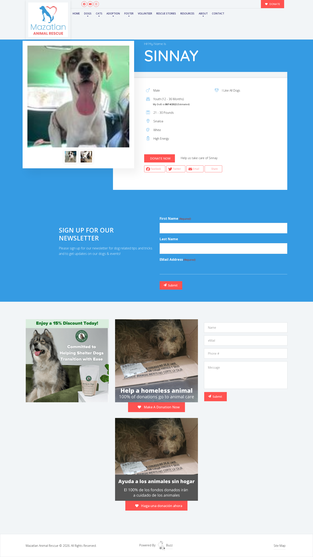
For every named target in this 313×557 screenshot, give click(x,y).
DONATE (272, 4)
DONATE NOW (160, 158)
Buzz (165, 545)
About (203, 13)
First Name (175, 218)
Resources (187, 13)
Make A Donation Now (159, 407)
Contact (218, 13)
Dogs (87, 13)
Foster (128, 13)
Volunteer (145, 13)
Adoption (113, 13)
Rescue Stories (166, 13)
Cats (99, 13)
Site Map (280, 546)
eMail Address (178, 259)
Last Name (169, 239)
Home (76, 13)
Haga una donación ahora (158, 505)
